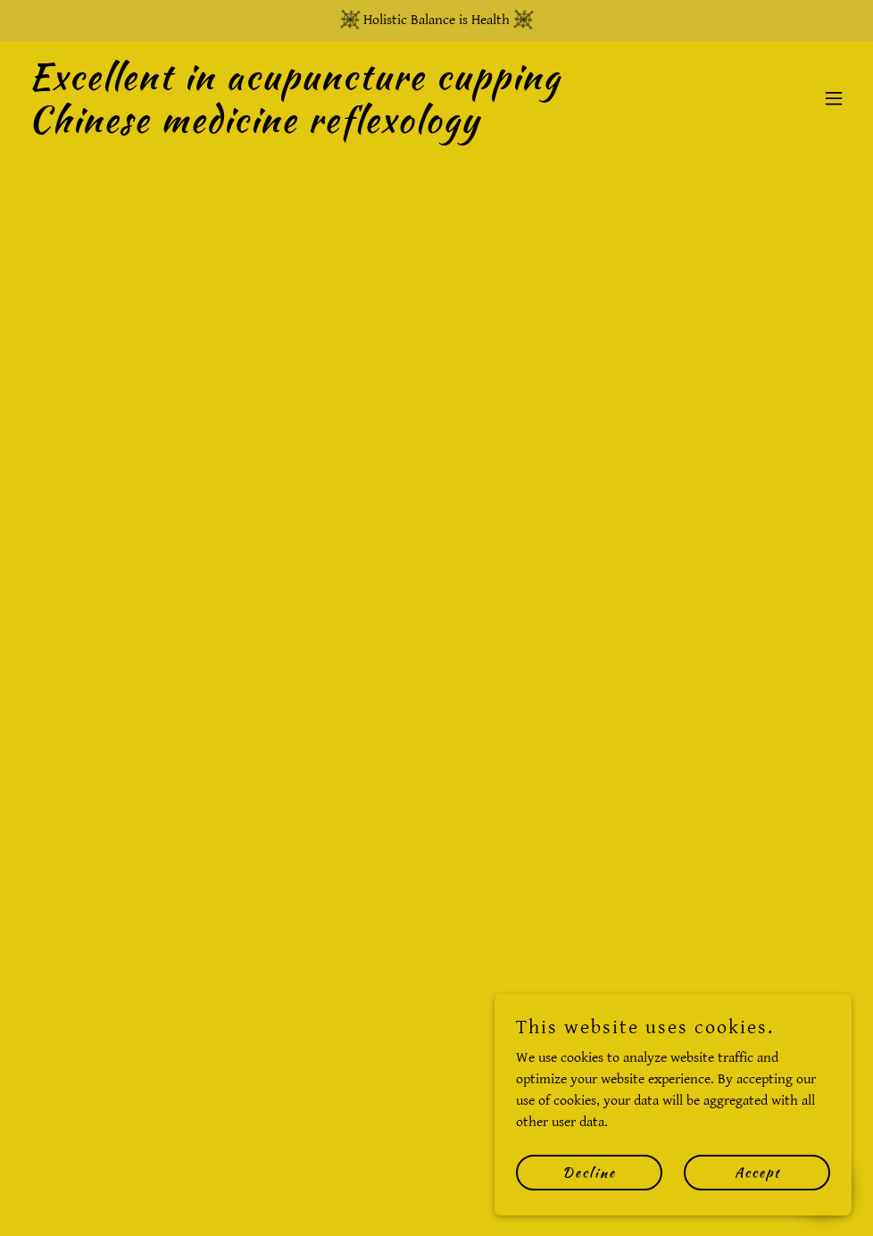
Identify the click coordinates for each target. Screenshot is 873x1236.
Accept (757, 1172)
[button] (834, 98)
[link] (312, 128)
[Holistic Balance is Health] (436, 21)
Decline (589, 1172)
